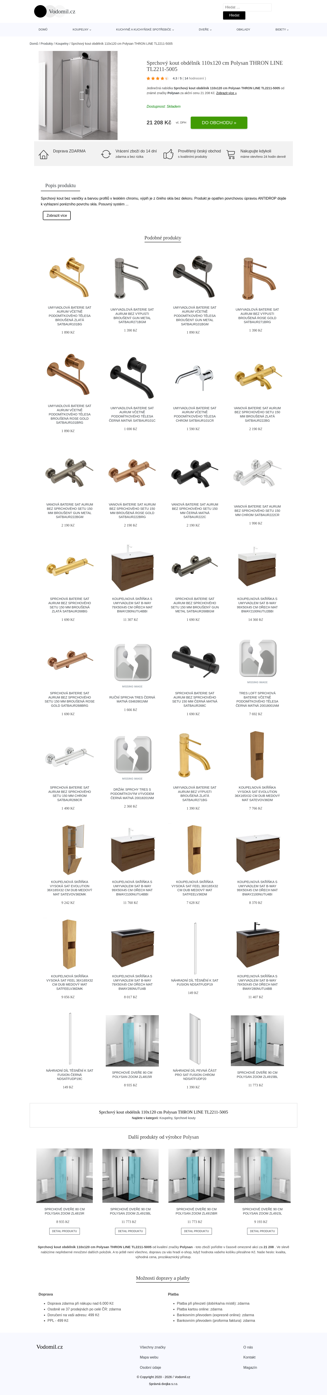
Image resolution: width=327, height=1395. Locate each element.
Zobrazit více (57, 215)
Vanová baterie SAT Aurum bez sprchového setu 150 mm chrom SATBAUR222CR (257, 510)
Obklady (243, 29)
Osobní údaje (150, 1367)
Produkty (47, 43)
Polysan (174, 93)
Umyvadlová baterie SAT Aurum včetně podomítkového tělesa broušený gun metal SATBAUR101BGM (194, 316)
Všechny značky (153, 1347)
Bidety (280, 29)
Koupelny (81, 29)
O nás (248, 1347)
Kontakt (249, 1357)
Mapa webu (149, 1357)
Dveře (204, 29)
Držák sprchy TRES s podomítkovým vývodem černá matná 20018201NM (132, 794)
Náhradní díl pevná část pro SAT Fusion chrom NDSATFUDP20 (195, 1075)
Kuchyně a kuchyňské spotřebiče (143, 29)
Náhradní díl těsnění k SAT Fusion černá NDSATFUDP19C (69, 1075)
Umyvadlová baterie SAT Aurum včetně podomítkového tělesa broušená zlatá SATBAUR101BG (69, 316)
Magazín (250, 1367)
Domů (43, 29)
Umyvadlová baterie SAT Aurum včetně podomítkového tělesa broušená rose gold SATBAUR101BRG (69, 414)
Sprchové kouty (185, 1118)
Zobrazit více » (226, 93)
